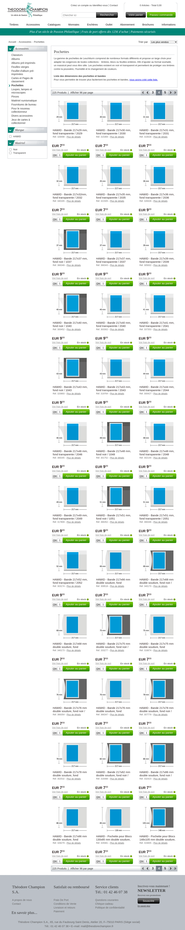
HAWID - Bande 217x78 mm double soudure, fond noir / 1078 (156, 711)
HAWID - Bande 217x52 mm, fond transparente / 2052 (70, 581)
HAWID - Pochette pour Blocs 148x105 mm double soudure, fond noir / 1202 (157, 839)
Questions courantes (106, 900)
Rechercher (108, 15)
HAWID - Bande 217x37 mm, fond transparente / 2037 (113, 260)
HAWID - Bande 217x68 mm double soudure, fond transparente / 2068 (70, 647)
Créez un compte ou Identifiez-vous (89, 5)
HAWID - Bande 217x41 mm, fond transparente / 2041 (156, 324)
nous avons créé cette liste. (143, 79)
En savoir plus (144, 906)
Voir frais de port (60, 150)
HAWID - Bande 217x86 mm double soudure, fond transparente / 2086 (70, 839)
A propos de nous (22, 900)
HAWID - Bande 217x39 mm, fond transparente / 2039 (156, 260)
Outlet (109, 24)
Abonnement (127, 24)
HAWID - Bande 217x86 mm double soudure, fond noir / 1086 (156, 775)
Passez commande (162, 15)
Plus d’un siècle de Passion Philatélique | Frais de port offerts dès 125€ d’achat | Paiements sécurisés (93, 31)
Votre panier (136, 15)
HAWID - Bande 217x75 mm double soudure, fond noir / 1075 (113, 647)
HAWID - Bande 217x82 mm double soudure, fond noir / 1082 (113, 775)
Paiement (59, 911)
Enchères (92, 24)
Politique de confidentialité (110, 907)
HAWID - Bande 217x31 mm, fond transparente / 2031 (156, 132)
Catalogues (54, 24)
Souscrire (150, 901)
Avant (170, 92)
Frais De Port (61, 900)
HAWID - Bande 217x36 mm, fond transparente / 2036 (156, 196)
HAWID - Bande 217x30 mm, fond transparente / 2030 (113, 132)
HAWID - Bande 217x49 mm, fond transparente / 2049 (70, 517)
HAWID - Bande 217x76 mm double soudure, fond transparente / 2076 (113, 711)
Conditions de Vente (65, 903)
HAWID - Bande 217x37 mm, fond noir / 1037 (70, 260)
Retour (147, 92)
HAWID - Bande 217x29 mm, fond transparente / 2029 (70, 132)
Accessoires (33, 24)
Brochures (148, 24)
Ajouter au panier (77, 155)
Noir (15, 149)
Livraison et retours (64, 907)
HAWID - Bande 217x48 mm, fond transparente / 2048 (156, 453)
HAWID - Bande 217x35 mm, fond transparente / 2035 (113, 196)
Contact (114, 5)
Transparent (19, 153)
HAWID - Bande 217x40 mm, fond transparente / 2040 (113, 324)
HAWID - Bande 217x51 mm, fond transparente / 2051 (156, 517)
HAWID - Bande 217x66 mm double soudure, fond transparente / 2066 (113, 583)
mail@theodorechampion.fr (97, 926)
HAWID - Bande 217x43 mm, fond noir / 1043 (70, 388)
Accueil (12, 42)
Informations (169, 24)
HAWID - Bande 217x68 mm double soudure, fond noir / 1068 (156, 583)
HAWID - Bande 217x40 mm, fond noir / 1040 (70, 324)
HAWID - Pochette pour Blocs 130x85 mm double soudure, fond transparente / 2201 (114, 839)
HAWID (17, 136)
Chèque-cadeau (104, 903)
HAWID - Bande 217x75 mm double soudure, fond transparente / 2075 (156, 647)
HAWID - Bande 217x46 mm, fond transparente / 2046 (70, 453)
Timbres (13, 24)
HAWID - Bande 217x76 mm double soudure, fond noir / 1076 (70, 711)
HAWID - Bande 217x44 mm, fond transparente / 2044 (156, 388)
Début (143, 92)
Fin (175, 92)
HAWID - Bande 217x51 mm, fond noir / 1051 (113, 517)
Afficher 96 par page (81, 92)
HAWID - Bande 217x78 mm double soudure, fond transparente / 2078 (70, 775)
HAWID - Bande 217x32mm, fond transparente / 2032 (70, 196)
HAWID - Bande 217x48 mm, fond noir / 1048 (113, 453)
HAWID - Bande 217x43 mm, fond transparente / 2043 (113, 388)
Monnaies (73, 24)
